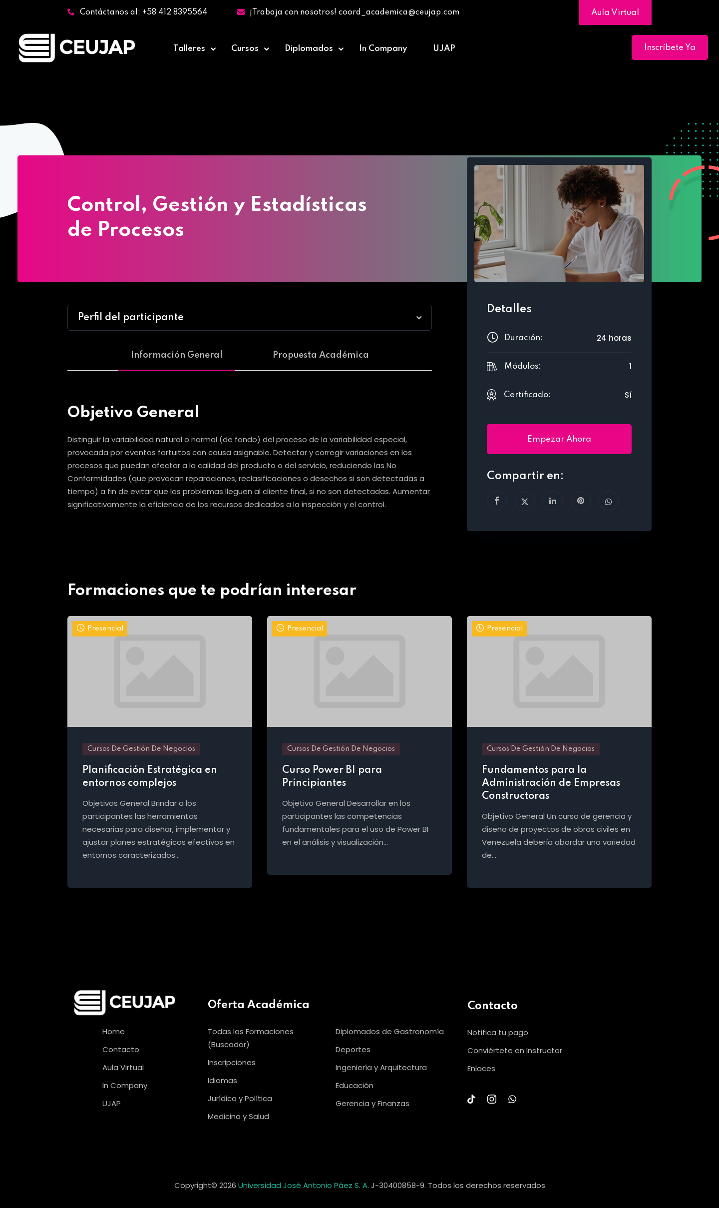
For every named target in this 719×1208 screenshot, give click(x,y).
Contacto (120, 1049)
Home (113, 1031)
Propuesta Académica (321, 355)
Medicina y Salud (238, 1116)
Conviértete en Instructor (514, 1050)
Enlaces (481, 1068)
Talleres (189, 48)
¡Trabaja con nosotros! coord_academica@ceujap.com (348, 12)
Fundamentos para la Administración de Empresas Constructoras (551, 783)
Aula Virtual (615, 12)
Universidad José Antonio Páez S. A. (304, 1185)
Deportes (353, 1049)
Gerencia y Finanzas (372, 1103)
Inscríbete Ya (670, 47)
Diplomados (309, 48)
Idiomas (222, 1080)
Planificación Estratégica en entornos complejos (149, 776)
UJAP (444, 48)
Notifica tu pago (497, 1032)
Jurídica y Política (240, 1098)
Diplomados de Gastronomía (390, 1031)
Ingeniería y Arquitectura (381, 1067)
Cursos (245, 48)
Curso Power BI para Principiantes (332, 776)
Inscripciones (232, 1062)
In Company (383, 48)
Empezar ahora (559, 439)
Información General (177, 355)
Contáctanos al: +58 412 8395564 (137, 12)
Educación (354, 1085)
